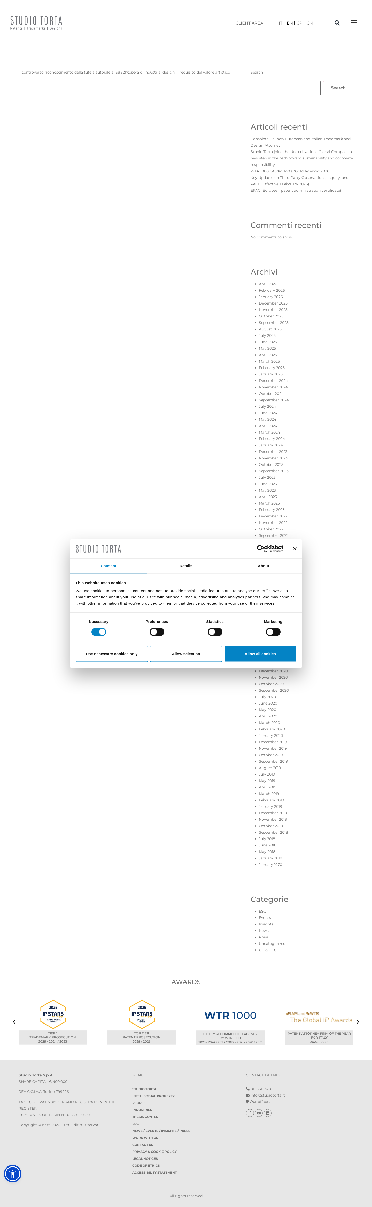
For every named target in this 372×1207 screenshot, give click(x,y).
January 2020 (271, 735)
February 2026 (272, 290)
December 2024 (273, 380)
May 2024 (267, 419)
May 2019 (267, 780)
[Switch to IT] (282, 23)
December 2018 (273, 813)
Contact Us (142, 1145)
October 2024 (271, 393)
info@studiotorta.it (265, 1095)
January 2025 (271, 374)
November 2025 (273, 309)
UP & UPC (268, 950)
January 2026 (271, 296)
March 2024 (269, 432)
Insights (266, 924)
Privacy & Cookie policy (154, 1152)
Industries (142, 1110)
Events (265, 917)
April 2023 (268, 496)
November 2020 (273, 677)
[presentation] (14, 1022)
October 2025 (271, 316)
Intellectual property (153, 1096)
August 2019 (270, 767)
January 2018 (270, 858)
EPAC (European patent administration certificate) (296, 190)
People (138, 1103)
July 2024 (267, 406)
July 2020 (267, 696)
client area (249, 23)
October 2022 (271, 529)
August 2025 (270, 329)
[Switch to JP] (301, 23)
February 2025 (272, 367)
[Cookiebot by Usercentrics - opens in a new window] (260, 549)
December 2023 (273, 451)
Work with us (145, 1138)
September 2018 (273, 832)
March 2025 (269, 361)
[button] (12, 1173)
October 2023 (271, 464)
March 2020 (269, 722)
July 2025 (267, 335)
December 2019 (273, 742)
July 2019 (267, 774)
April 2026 (268, 284)
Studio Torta (144, 1089)
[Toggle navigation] (354, 23)
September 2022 (274, 535)
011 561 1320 (258, 1088)
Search (257, 72)
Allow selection (186, 654)
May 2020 (267, 709)
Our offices (258, 1101)
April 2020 (268, 716)
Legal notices (145, 1159)
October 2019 (271, 755)
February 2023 (272, 509)
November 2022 (273, 522)
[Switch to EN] (291, 23)
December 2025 (273, 303)
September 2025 (274, 322)
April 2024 (268, 425)
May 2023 (267, 490)
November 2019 (273, 748)
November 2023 (273, 458)
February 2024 (272, 438)
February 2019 (271, 800)
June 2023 (268, 484)
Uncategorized (272, 943)
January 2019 (270, 806)
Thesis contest (146, 1117)
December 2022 (273, 516)
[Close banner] (295, 548)
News (264, 930)
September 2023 (274, 471)
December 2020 (273, 671)
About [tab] (263, 566)
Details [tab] (186, 566)
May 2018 (267, 851)
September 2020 (274, 690)
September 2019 (273, 761)
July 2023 (267, 477)
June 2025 (268, 342)
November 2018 (273, 819)
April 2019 (267, 787)
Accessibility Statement (154, 1172)
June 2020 (268, 703)
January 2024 (271, 445)
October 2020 (271, 684)
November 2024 (273, 387)
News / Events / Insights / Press (161, 1131)
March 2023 (269, 503)
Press (264, 937)
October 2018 (271, 826)
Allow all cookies (260, 654)
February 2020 (272, 729)
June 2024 (268, 413)
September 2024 (274, 400)
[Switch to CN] (310, 23)
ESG (262, 911)
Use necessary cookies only (111, 654)
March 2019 (269, 793)
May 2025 (267, 348)
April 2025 (268, 355)
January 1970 (270, 864)
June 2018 (267, 845)
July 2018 (267, 838)
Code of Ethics (146, 1166)
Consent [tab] (109, 566)
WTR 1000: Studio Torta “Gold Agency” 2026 (290, 171)
